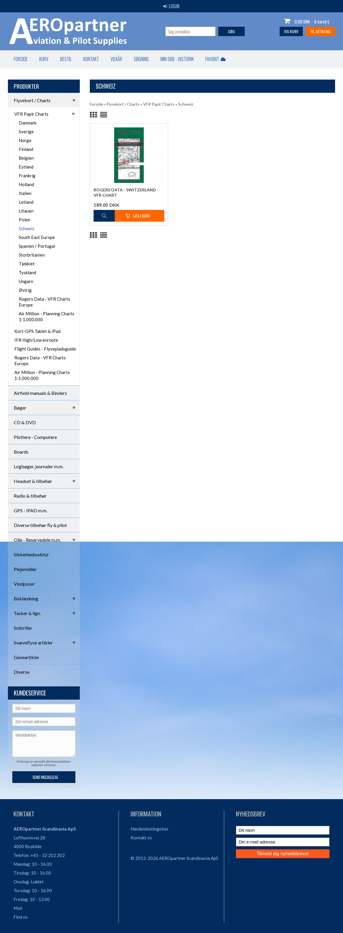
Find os (20, 916)
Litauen (26, 210)
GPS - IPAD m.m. (30, 510)
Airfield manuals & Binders (40, 393)
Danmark (27, 122)
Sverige (26, 131)
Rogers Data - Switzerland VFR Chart (125, 192)
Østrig (25, 290)
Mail (17, 908)
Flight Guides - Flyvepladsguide (45, 348)
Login (171, 6)
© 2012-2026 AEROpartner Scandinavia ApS (174, 858)
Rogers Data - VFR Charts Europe (44, 301)
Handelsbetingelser (150, 828)
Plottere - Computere (35, 437)
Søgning (141, 59)
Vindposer (24, 584)
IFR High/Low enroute (36, 340)
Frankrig (27, 175)
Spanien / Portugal (37, 246)
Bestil (66, 59)
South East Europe (37, 237)
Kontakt (91, 59)
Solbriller (23, 628)
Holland (26, 184)
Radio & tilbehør (30, 496)
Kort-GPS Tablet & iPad (37, 331)
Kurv (43, 59)
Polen (24, 219)
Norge (25, 140)
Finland (26, 149)
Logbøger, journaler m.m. (38, 466)
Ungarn (26, 281)
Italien (25, 193)
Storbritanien (32, 254)
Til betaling (320, 31)
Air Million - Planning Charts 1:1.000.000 (46, 316)
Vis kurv (291, 31)
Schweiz (26, 228)
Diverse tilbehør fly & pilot (40, 525)
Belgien (26, 158)
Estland (26, 166)
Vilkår (116, 59)
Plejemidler (25, 569)
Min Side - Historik (177, 59)
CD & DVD (25, 422)
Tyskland (27, 272)
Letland (26, 202)
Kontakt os (141, 837)
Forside (21, 59)
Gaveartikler (26, 657)
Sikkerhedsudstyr (31, 554)
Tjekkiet (27, 263)
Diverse (21, 672)
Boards (21, 451)
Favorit (215, 59)
